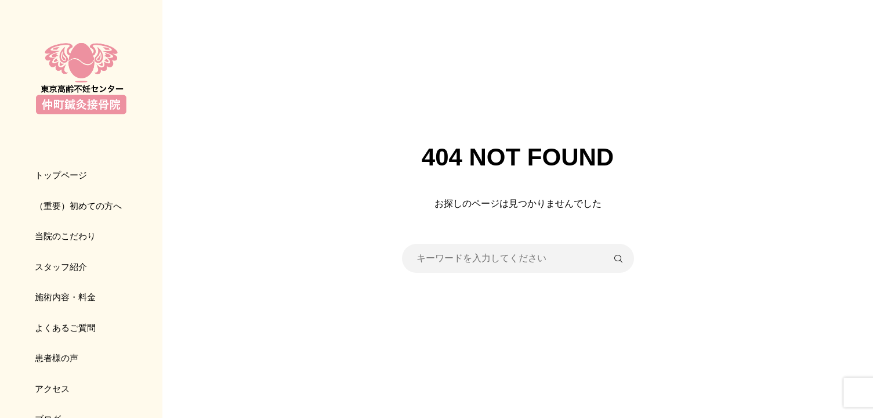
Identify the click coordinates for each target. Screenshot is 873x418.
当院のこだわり (65, 236)
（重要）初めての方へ (78, 206)
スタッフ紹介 (61, 267)
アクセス (52, 389)
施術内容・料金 (65, 297)
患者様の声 (56, 358)
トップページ (61, 175)
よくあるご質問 (65, 328)
